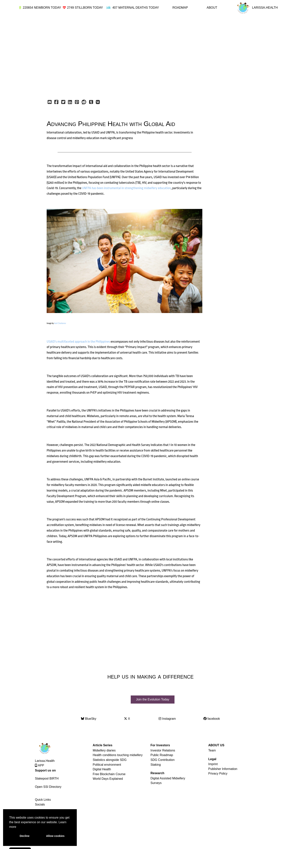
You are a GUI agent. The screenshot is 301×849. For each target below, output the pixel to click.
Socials (40, 803)
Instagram (167, 717)
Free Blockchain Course (109, 773)
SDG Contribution (162, 758)
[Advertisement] (142, 56)
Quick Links (43, 798)
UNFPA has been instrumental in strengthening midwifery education (126, 188)
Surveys (156, 781)
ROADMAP (180, 7)
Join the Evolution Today (152, 698)
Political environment (107, 763)
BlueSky (88, 717)
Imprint (213, 763)
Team (212, 749)
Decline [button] (24, 835)
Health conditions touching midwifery (118, 754)
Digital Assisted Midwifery (167, 777)
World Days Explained (108, 777)
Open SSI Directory (48, 785)
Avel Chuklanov (60, 323)
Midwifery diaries (104, 749)
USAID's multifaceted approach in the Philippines (78, 341)
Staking (155, 763)
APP (39, 764)
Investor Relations (162, 749)
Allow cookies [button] (55, 835)
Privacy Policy (217, 772)
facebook (211, 717)
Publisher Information (222, 767)
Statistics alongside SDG (110, 758)
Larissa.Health (45, 759)
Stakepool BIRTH (47, 777)
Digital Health (102, 768)
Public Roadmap (161, 754)
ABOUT (212, 7)
